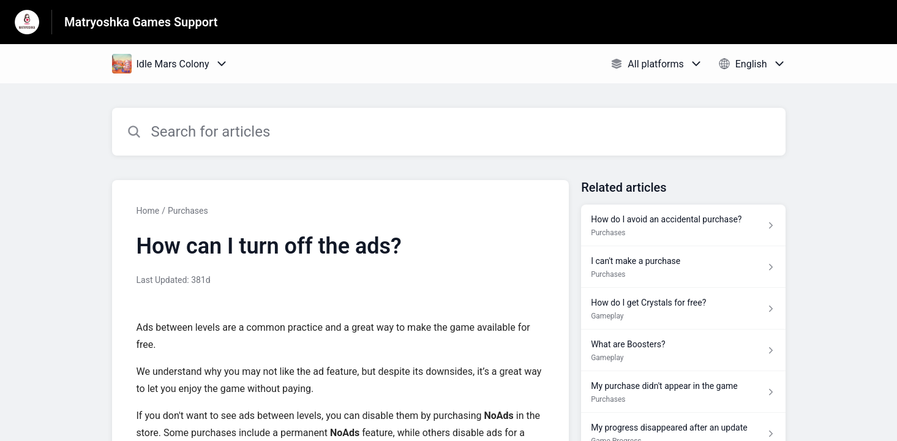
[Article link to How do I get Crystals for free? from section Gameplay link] (683, 309)
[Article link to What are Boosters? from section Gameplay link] (683, 350)
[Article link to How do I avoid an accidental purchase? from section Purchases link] (683, 225)
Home (148, 211)
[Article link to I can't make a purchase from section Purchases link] (683, 267)
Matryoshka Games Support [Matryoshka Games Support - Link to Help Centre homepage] (141, 22)
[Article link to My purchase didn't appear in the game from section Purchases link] (683, 392)
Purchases (188, 211)
